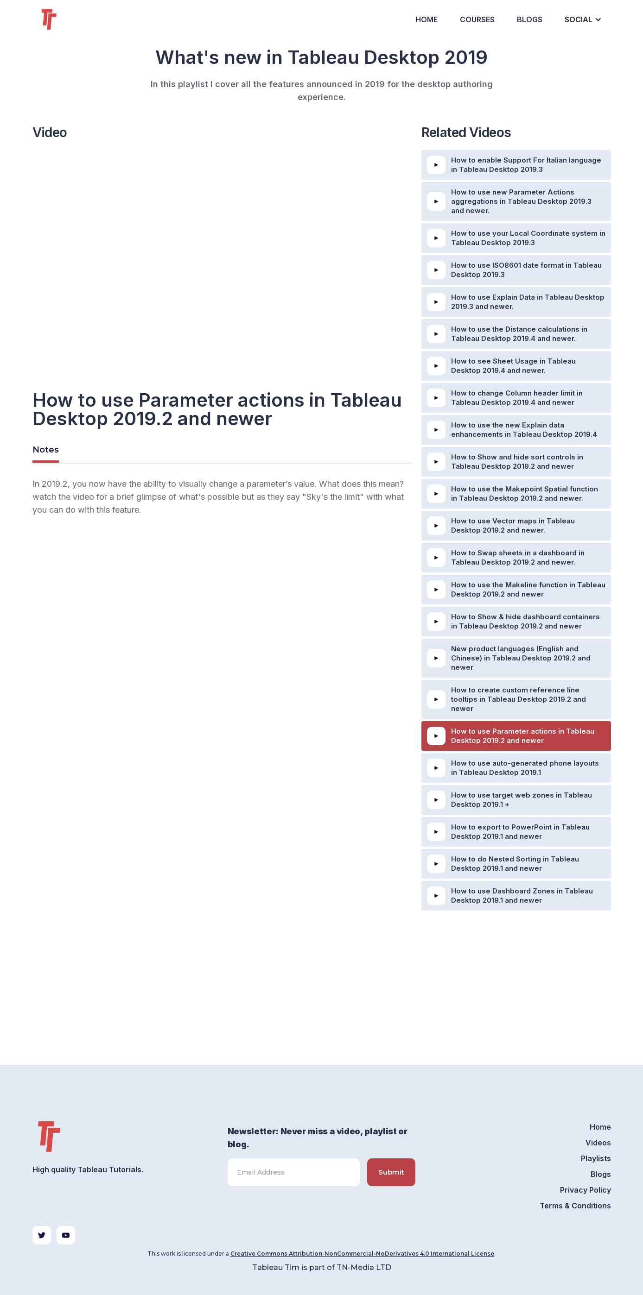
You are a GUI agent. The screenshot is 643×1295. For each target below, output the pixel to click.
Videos (598, 1142)
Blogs (529, 19)
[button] (582, 19)
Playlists (596, 1158)
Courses (477, 19)
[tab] (45, 451)
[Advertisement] (222, 618)
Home (426, 19)
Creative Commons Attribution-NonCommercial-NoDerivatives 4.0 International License (362, 1253)
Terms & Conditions (575, 1205)
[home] (65, 19)
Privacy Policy (585, 1189)
